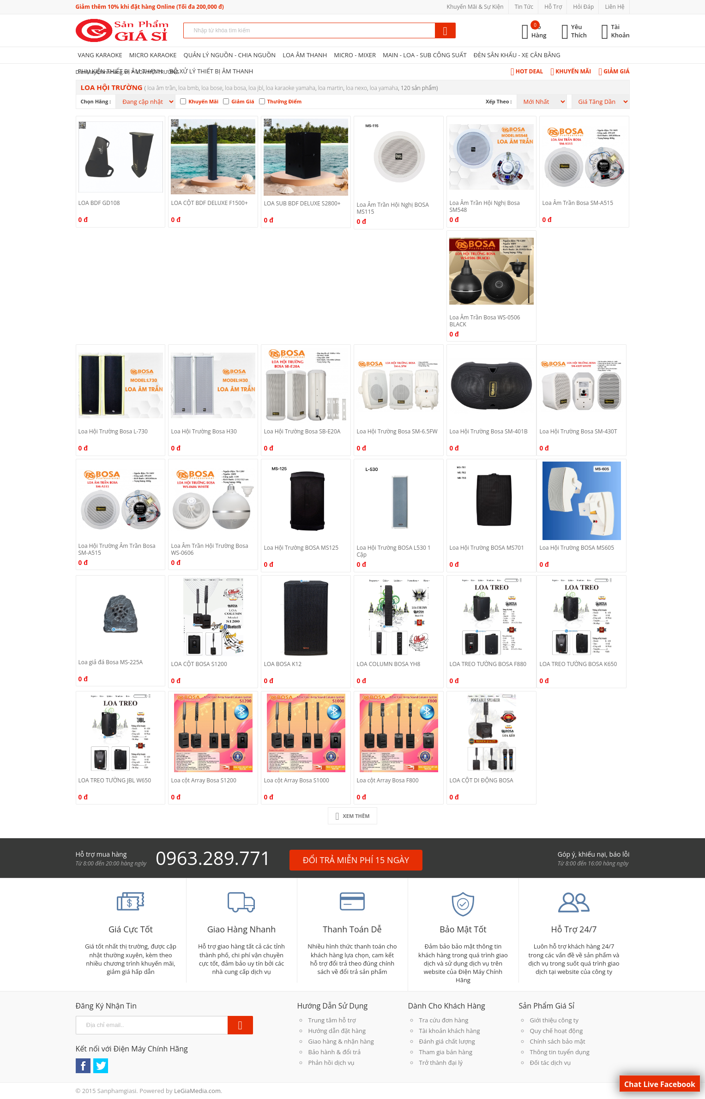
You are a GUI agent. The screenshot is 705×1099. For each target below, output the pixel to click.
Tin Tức (524, 7)
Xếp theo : (499, 101)
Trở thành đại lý (441, 1062)
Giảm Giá (613, 71)
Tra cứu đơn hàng (444, 1020)
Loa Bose (212, 88)
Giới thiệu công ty (554, 1020)
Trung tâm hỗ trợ (332, 1020)
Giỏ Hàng (539, 31)
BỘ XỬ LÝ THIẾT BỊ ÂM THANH (211, 71)
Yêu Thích (579, 31)
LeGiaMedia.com (197, 1091)
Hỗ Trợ (553, 7)
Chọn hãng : (96, 101)
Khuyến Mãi (570, 71)
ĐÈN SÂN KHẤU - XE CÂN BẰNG (517, 55)
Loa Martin (330, 88)
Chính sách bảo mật (557, 1041)
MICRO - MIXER (355, 55)
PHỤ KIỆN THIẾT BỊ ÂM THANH (120, 71)
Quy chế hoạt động (556, 1031)
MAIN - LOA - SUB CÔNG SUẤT (425, 55)
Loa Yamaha (384, 88)
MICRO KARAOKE (153, 55)
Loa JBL (255, 88)
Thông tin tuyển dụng (560, 1052)
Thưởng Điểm (284, 101)
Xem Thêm (352, 816)
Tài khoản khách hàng (449, 1031)
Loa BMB (188, 88)
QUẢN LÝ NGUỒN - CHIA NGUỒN (230, 55)
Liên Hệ (614, 7)
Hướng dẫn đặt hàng (337, 1031)
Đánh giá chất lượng (447, 1041)
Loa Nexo (356, 88)
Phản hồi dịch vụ (331, 1062)
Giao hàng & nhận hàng (341, 1041)
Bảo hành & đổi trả (334, 1052)
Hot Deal (527, 71)
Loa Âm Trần (161, 88)
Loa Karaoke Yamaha (290, 88)
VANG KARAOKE (100, 55)
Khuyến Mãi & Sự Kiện (475, 7)
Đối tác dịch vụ (550, 1062)
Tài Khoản (620, 31)
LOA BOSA (235, 88)
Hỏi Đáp (583, 7)
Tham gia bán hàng (445, 1052)
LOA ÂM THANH (305, 55)
